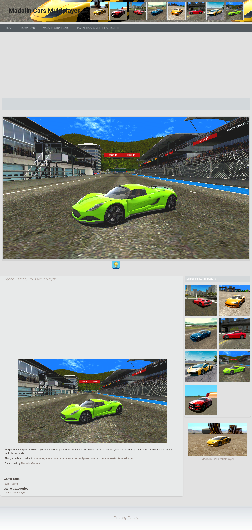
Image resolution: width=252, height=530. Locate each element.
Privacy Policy (126, 518)
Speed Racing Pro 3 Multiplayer (30, 279)
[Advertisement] (126, 65)
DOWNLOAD (28, 28)
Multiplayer (19, 492)
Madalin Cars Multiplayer (217, 459)
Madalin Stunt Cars (56, 28)
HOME (9, 28)
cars (7, 483)
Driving (7, 492)
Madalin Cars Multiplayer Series (99, 28)
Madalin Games (30, 463)
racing (14, 483)
